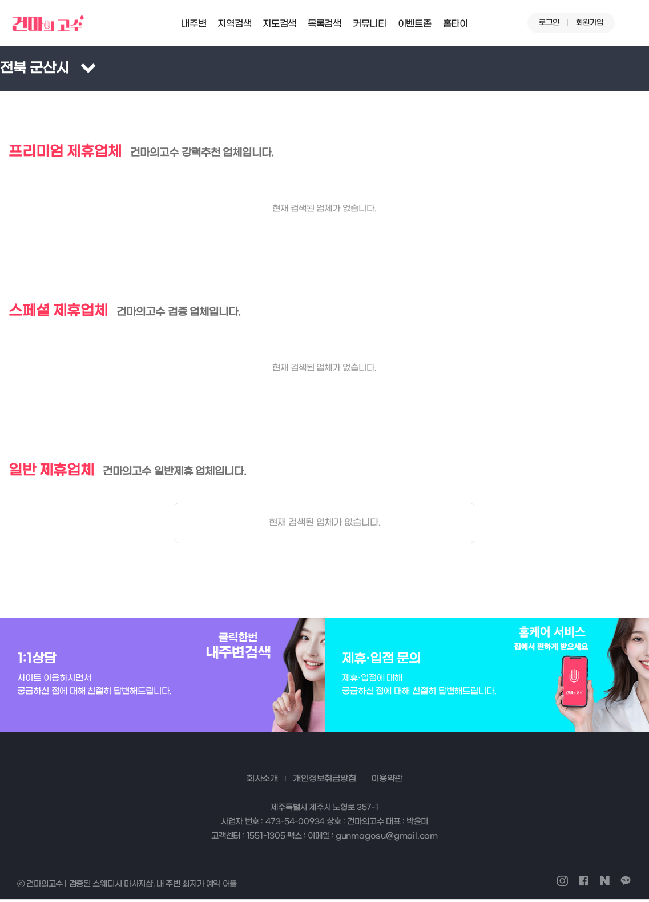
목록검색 (324, 23)
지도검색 (279, 23)
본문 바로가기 (0, 0)
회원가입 (589, 22)
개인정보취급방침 (324, 781)
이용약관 (386, 781)
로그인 (549, 22)
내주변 (193, 23)
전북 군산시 (34, 69)
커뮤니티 (369, 23)
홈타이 (455, 23)
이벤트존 (415, 23)
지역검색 (234, 23)
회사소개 (262, 781)
